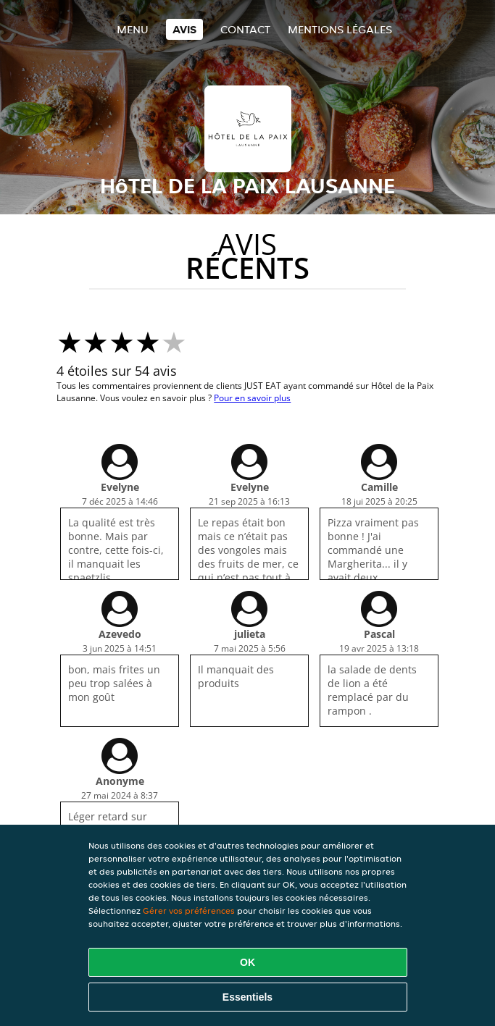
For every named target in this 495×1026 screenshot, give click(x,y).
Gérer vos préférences (189, 910)
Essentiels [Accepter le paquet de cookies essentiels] (247, 997)
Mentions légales (340, 29)
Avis (184, 29)
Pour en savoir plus (252, 398)
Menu (133, 29)
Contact (245, 29)
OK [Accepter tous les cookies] (247, 962)
